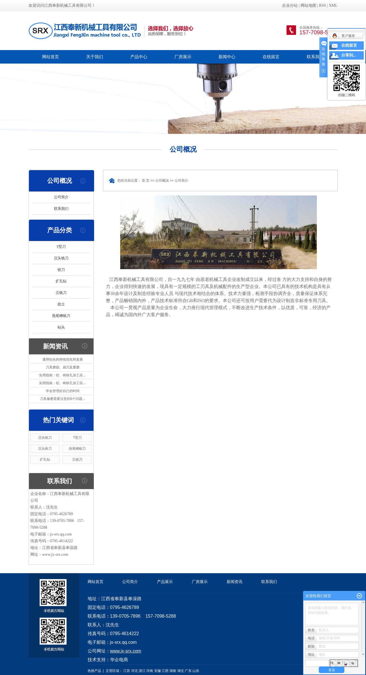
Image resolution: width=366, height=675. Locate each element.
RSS (322, 5)
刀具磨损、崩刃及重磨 (62, 367)
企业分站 (290, 5)
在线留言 (271, 56)
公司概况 (162, 181)
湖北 (180, 671)
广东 (188, 671)
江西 (165, 671)
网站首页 (50, 56)
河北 (134, 671)
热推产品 (94, 671)
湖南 (172, 671)
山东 (195, 671)
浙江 (142, 671)
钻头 (61, 327)
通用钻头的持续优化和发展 (62, 359)
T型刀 (61, 246)
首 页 (145, 181)
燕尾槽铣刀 (61, 316)
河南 (149, 671)
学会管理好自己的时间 (62, 391)
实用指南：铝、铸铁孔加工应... (62, 375)
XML (333, 5)
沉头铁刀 (45, 449)
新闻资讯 (234, 581)
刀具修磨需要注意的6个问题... (62, 399)
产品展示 (165, 581)
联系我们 (315, 56)
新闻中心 (227, 56)
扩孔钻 (61, 281)
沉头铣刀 (61, 258)
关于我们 (94, 56)
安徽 (157, 671)
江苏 (126, 671)
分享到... (348, 55)
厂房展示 (182, 56)
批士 (61, 304)
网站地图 (308, 5)
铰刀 (61, 269)
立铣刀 (61, 293)
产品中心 (138, 56)
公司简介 (61, 197)
